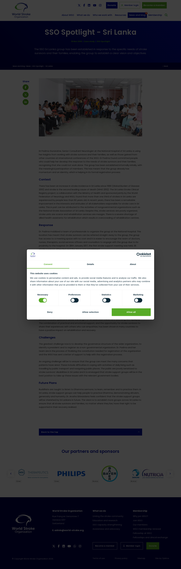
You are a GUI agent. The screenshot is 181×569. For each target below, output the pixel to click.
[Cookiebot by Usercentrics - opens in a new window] (138, 255)
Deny (50, 312)
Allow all (131, 312)
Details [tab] (90, 264)
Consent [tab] (48, 264)
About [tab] (133, 264)
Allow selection (90, 312)
